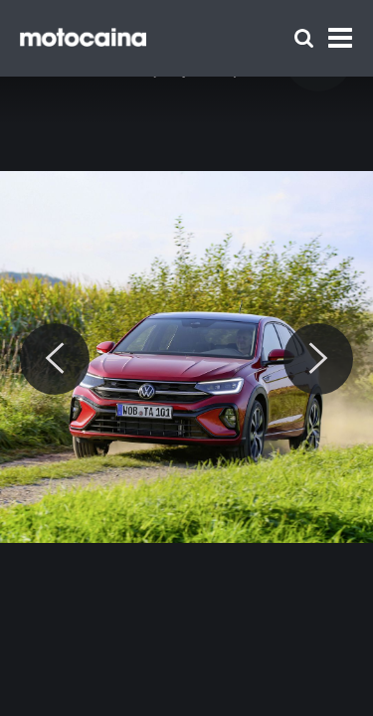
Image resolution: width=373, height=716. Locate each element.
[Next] (318, 359)
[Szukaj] (303, 38)
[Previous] (55, 359)
